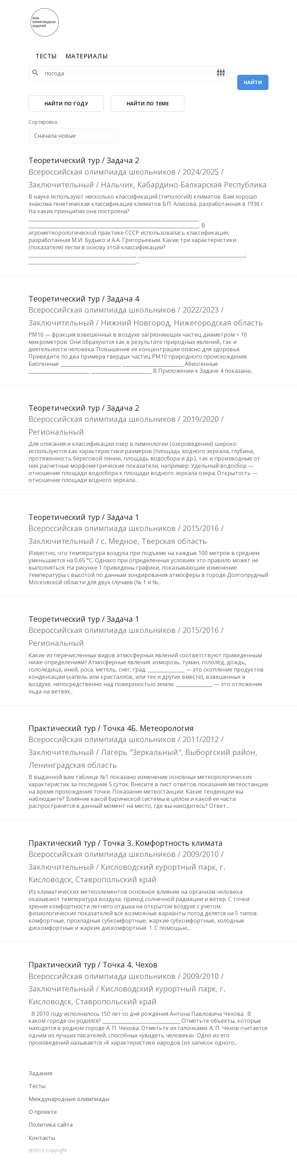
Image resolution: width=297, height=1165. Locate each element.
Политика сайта (51, 1124)
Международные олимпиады (69, 1099)
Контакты (42, 1138)
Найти (253, 82)
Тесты (46, 56)
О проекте (43, 1112)
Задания (40, 1073)
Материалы (86, 56)
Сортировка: (43, 122)
